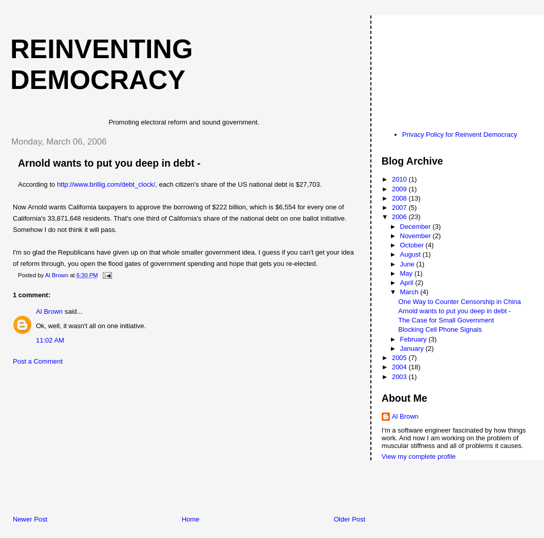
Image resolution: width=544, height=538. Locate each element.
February (414, 339)
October (413, 245)
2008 (400, 198)
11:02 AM (50, 340)
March (410, 292)
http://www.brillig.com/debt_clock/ (106, 184)
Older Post (349, 519)
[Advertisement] (80, 443)
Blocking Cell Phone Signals (440, 329)
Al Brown (49, 311)
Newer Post (30, 519)
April (408, 282)
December (416, 226)
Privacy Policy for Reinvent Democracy (459, 134)
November (416, 236)
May (407, 273)
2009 (400, 189)
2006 (400, 217)
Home (191, 519)
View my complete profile (419, 456)
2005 (400, 358)
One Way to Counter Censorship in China (459, 302)
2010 (400, 179)
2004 (400, 367)
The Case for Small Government (446, 320)
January (413, 348)
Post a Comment (38, 361)
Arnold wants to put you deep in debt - (454, 311)
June (408, 264)
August (411, 254)
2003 (400, 377)
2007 (400, 207)
